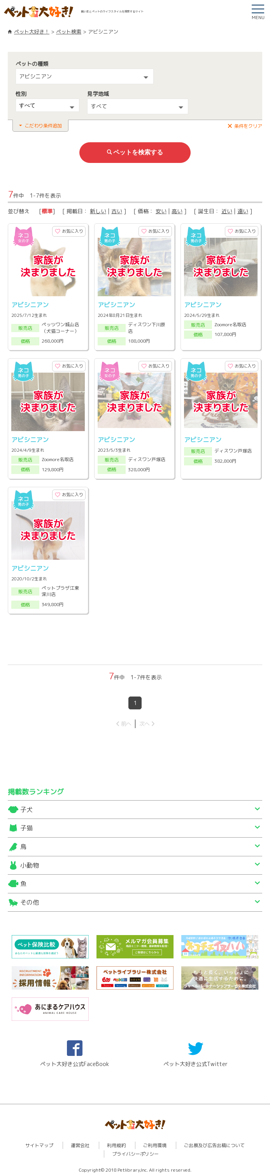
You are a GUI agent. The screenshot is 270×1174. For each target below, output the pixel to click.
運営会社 (80, 1142)
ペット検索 (68, 31)
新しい (98, 210)
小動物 (29, 862)
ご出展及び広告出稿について (214, 1142)
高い (177, 210)
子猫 (26, 824)
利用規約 (116, 1142)
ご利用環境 (155, 1142)
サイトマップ (39, 1142)
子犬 (26, 806)
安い (161, 210)
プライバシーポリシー (135, 1150)
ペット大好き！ (31, 31)
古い (116, 210)
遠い (242, 210)
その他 (29, 899)
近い (226, 210)
